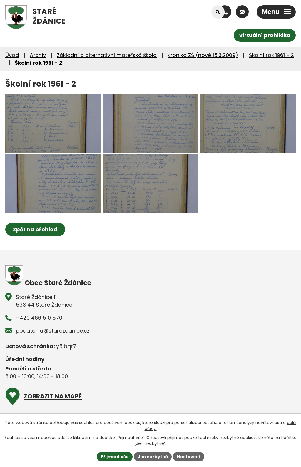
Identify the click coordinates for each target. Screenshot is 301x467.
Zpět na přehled (35, 241)
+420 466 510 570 (39, 329)
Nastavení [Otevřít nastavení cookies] (189, 456)
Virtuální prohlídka (264, 35)
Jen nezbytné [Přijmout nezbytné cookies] (152, 456)
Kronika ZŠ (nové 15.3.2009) (203, 55)
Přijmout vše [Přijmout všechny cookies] (114, 456)
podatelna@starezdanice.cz (53, 342)
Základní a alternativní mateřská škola (107, 55)
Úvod (12, 55)
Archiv (38, 55)
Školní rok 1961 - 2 (271, 55)
